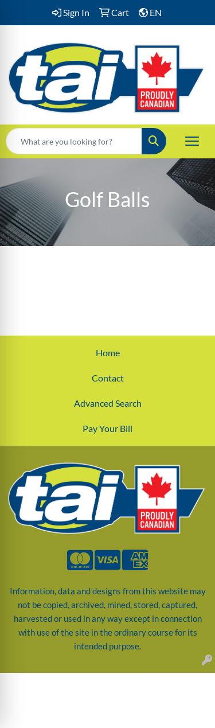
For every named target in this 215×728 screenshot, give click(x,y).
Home (108, 352)
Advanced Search (108, 403)
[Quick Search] (74, 141)
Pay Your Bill (107, 428)
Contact (108, 377)
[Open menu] (192, 141)
